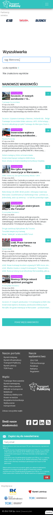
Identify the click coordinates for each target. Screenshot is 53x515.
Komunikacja (17, 93)
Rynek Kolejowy (10, 357)
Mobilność (8, 392)
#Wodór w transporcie (13, 389)
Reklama (34, 368)
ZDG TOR (34, 360)
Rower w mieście (11, 397)
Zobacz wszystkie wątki (12, 410)
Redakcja (34, 366)
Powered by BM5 (27, 511)
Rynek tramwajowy (12, 383)
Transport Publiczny (12, 362)
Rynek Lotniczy (10, 365)
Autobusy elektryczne (13, 394)
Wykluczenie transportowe (9, 404)
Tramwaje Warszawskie (14, 380)
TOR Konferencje (37, 363)
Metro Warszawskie (12, 386)
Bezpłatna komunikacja (14, 400)
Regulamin (34, 371)
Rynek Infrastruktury (12, 360)
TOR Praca (8, 368)
